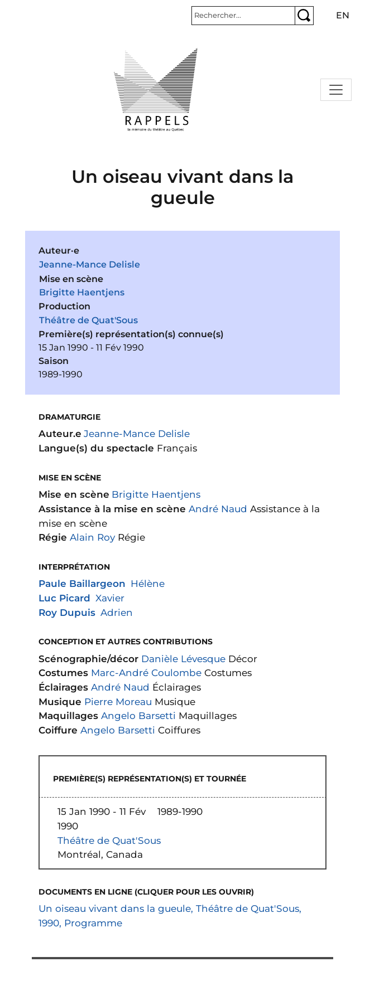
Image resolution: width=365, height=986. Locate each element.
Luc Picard (64, 598)
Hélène (148, 583)
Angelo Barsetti (138, 715)
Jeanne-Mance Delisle (89, 264)
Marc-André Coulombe (146, 672)
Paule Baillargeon (82, 583)
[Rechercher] (243, 15)
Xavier (109, 598)
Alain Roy (92, 537)
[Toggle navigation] (336, 90)
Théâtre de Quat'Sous (88, 320)
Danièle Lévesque (183, 658)
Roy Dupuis (67, 612)
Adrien (116, 612)
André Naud (218, 508)
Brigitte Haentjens (81, 292)
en (342, 15)
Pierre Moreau (118, 701)
